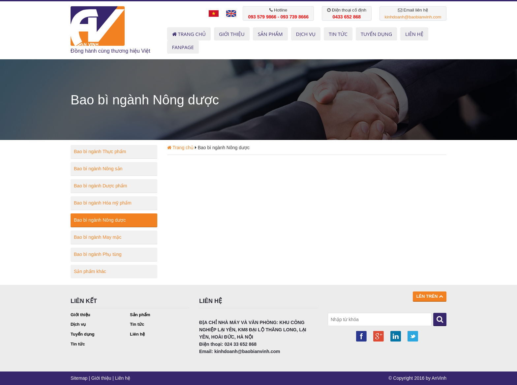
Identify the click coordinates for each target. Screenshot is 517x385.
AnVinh (439, 378)
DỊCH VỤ (306, 34)
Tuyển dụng (83, 334)
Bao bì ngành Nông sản (98, 168)
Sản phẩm (140, 314)
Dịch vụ (78, 324)
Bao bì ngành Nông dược (100, 220)
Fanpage (183, 47)
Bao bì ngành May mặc (97, 237)
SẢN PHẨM (270, 34)
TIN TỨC (338, 34)
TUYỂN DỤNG (376, 34)
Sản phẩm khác (90, 271)
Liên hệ (137, 334)
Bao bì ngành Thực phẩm (100, 151)
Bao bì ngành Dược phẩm (100, 185)
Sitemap (79, 378)
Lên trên (429, 296)
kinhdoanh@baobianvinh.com (413, 16)
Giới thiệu (80, 314)
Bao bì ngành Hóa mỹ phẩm (103, 203)
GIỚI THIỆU (232, 34)
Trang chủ (189, 34)
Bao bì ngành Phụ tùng (97, 254)
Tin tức (137, 324)
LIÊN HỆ (414, 34)
